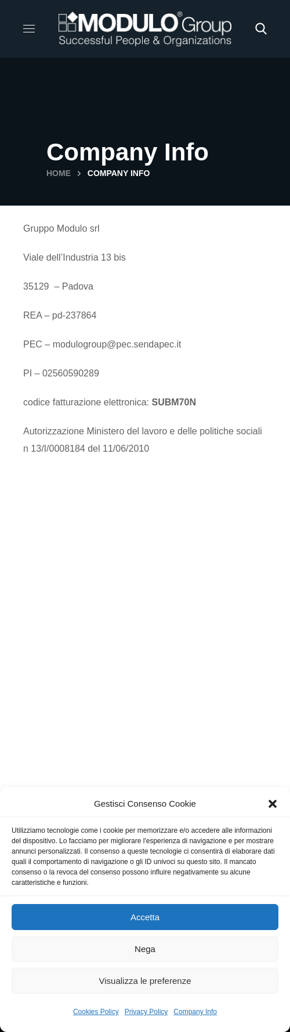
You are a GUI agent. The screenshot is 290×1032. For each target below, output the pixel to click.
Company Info (195, 1012)
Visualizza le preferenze (145, 981)
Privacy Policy (146, 1012)
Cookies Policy (96, 1012)
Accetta (145, 917)
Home (58, 173)
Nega (145, 949)
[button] (272, 804)
